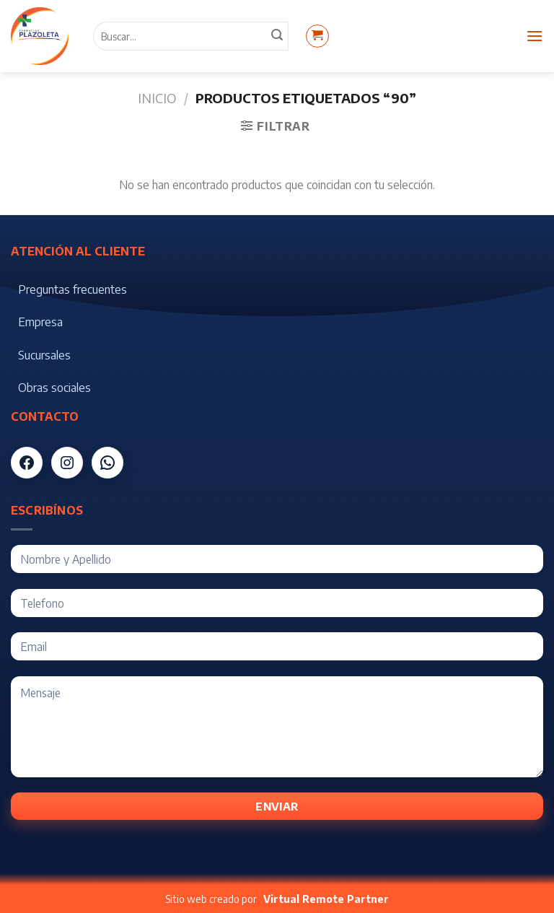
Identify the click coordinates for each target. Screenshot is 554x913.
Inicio (157, 97)
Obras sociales (54, 387)
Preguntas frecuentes (72, 289)
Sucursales (44, 355)
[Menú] (534, 35)
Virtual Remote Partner (326, 899)
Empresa (40, 322)
